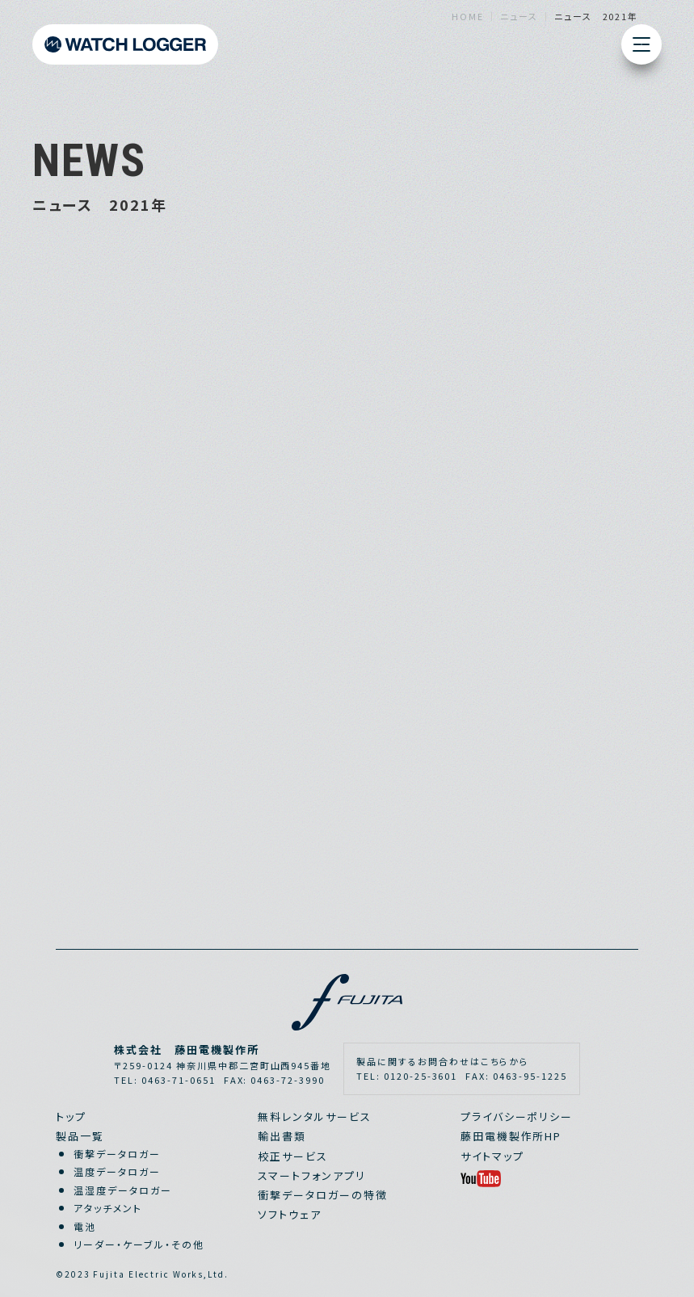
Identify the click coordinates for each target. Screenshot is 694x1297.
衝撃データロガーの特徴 (322, 1195)
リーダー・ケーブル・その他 (139, 1244)
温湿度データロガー (123, 1190)
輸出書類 (282, 1136)
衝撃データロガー (117, 1154)
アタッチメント (108, 1208)
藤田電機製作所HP (511, 1136)
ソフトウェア (290, 1214)
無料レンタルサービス (315, 1116)
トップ (71, 1116)
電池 (85, 1226)
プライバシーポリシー (517, 1116)
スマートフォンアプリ (312, 1175)
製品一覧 (80, 1136)
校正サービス (293, 1156)
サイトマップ (492, 1156)
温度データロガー (117, 1171)
